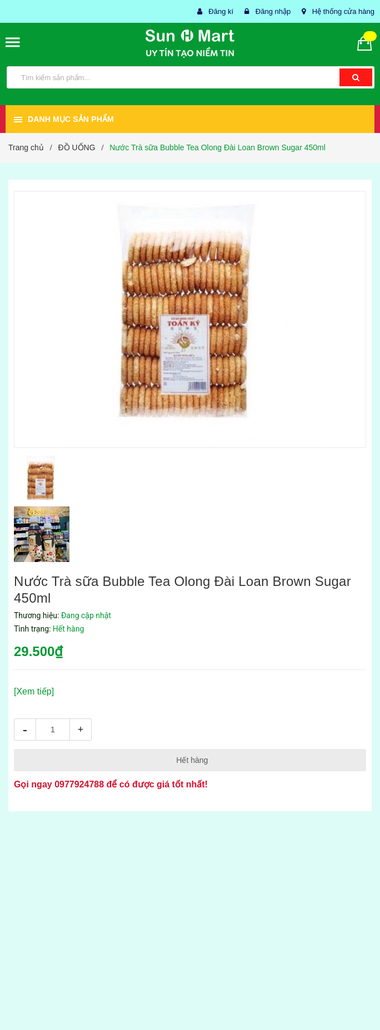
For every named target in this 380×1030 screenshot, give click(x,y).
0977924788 (79, 784)
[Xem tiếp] (34, 691)
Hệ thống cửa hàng (343, 11)
